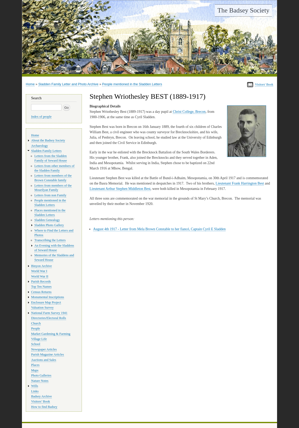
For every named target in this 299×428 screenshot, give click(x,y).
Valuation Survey (42, 307)
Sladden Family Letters (46, 151)
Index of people (41, 116)
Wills (34, 386)
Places (35, 365)
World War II (39, 276)
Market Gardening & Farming (50, 334)
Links (35, 391)
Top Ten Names (41, 286)
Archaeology (39, 146)
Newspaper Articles (44, 349)
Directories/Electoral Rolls (48, 318)
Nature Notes (39, 381)
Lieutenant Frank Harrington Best (240, 183)
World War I (39, 271)
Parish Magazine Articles (47, 354)
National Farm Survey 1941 (49, 313)
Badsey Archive (41, 396)
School (35, 344)
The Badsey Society (243, 10)
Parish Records (41, 281)
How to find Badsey (44, 407)
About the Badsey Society (48, 140)
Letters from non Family (50, 195)
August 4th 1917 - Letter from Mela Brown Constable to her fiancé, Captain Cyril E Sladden (159, 229)
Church (36, 323)
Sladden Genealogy (47, 220)
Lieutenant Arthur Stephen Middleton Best (120, 189)
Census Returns (41, 292)
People (35, 328)
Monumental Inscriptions (47, 297)
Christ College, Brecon (189, 112)
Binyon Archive (41, 266)
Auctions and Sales (43, 360)
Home (30, 84)
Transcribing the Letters (50, 240)
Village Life (39, 339)
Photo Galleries (41, 375)
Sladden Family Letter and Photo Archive (68, 84)
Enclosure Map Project (46, 302)
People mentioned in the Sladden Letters (132, 84)
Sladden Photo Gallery (49, 225)
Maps (34, 370)
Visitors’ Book (40, 401)
